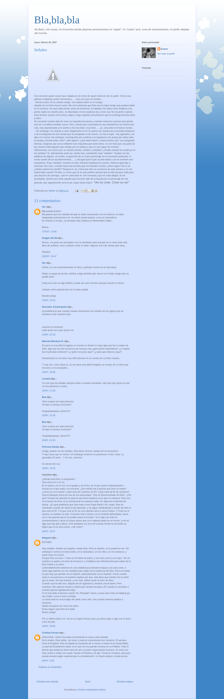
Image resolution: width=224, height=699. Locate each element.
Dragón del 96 (49, 238)
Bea (44, 397)
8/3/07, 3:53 (48, 660)
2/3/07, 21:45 (48, 415)
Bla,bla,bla (57, 20)
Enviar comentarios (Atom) (92, 689)
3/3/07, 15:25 (48, 468)
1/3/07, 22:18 (48, 334)
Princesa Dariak (50, 447)
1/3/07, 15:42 (48, 300)
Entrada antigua (125, 681)
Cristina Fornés (50, 632)
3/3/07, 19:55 (48, 626)
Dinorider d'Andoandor (54, 307)
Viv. (44, 206)
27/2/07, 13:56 (49, 231)
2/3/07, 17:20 (48, 390)
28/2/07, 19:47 (49, 256)
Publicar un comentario (50, 667)
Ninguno (46, 537)
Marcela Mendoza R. (53, 341)
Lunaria (46, 378)
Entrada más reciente (47, 681)
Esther (164, 49)
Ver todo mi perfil (166, 53)
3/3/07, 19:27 (48, 531)
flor (44, 263)
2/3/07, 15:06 (48, 372)
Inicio (87, 681)
